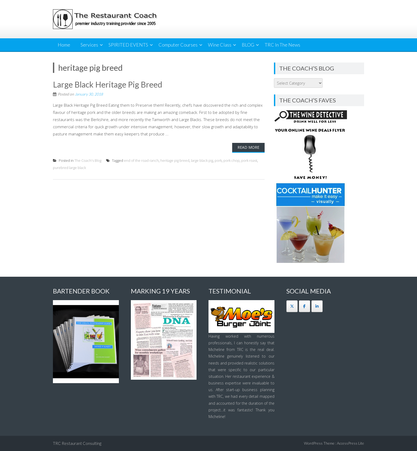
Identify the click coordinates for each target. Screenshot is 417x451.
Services (89, 45)
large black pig (202, 160)
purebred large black (69, 167)
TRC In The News (282, 45)
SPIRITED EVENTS (128, 45)
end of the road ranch (141, 160)
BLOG (248, 45)
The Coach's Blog (87, 160)
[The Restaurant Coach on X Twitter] (292, 306)
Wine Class (219, 45)
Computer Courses (178, 45)
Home (64, 45)
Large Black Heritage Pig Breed (107, 84)
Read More (248, 147)
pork (218, 160)
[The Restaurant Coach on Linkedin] (317, 306)
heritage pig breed (174, 160)
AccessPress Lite (350, 443)
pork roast (249, 160)
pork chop (231, 160)
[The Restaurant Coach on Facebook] (304, 306)
